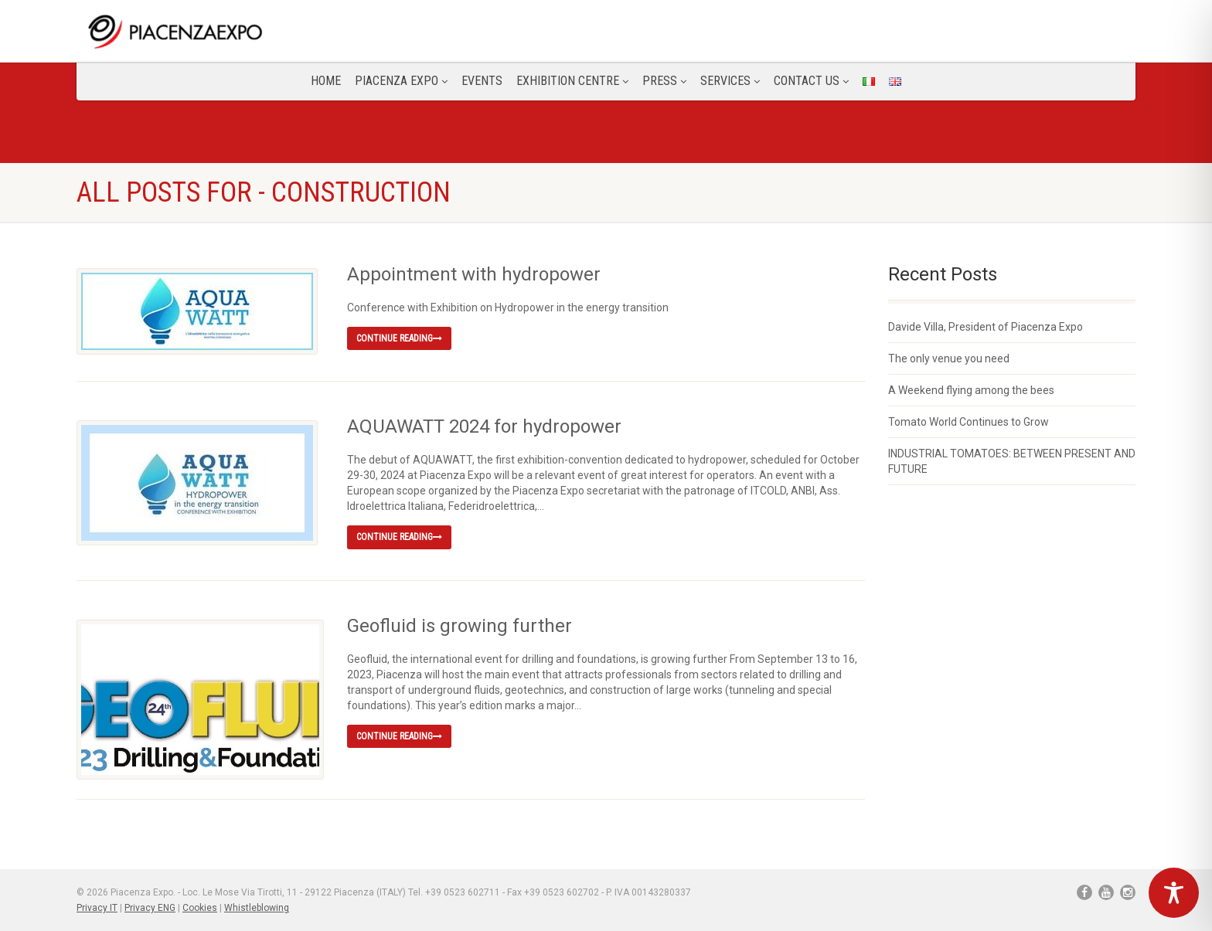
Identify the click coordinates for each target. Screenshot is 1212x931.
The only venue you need (948, 358)
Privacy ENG (149, 907)
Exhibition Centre (572, 80)
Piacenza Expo (401, 80)
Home (326, 80)
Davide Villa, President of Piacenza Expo (985, 327)
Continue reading (399, 338)
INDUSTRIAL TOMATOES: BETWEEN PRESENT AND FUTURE (1011, 461)
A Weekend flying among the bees (971, 390)
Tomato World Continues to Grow (968, 422)
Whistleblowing (256, 907)
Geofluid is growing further (459, 626)
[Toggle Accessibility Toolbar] (1173, 892)
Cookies (199, 907)
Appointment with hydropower (474, 274)
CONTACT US (811, 80)
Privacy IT (97, 907)
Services (730, 80)
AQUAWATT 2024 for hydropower (484, 426)
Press (664, 80)
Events (481, 80)
